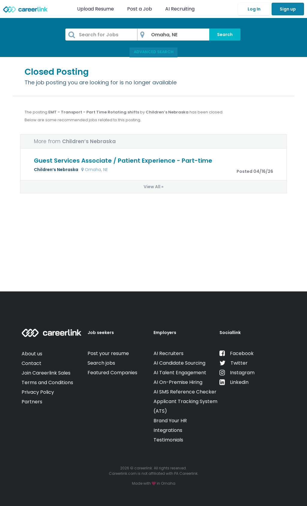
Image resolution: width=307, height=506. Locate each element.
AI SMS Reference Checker (185, 391)
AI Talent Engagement (180, 372)
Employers (165, 333)
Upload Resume (95, 8)
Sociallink (230, 333)
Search (225, 35)
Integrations (168, 430)
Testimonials (168, 439)
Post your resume (108, 353)
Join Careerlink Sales (46, 372)
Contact (31, 363)
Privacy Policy (38, 392)
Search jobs (101, 363)
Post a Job (140, 8)
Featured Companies (112, 372)
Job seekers (101, 333)
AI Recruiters (168, 353)
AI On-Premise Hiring (178, 382)
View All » (153, 187)
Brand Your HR (170, 420)
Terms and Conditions (47, 382)
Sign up (288, 9)
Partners (32, 401)
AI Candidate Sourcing (179, 363)
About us (32, 353)
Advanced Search (154, 52)
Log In (254, 9)
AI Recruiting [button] (181, 8)
